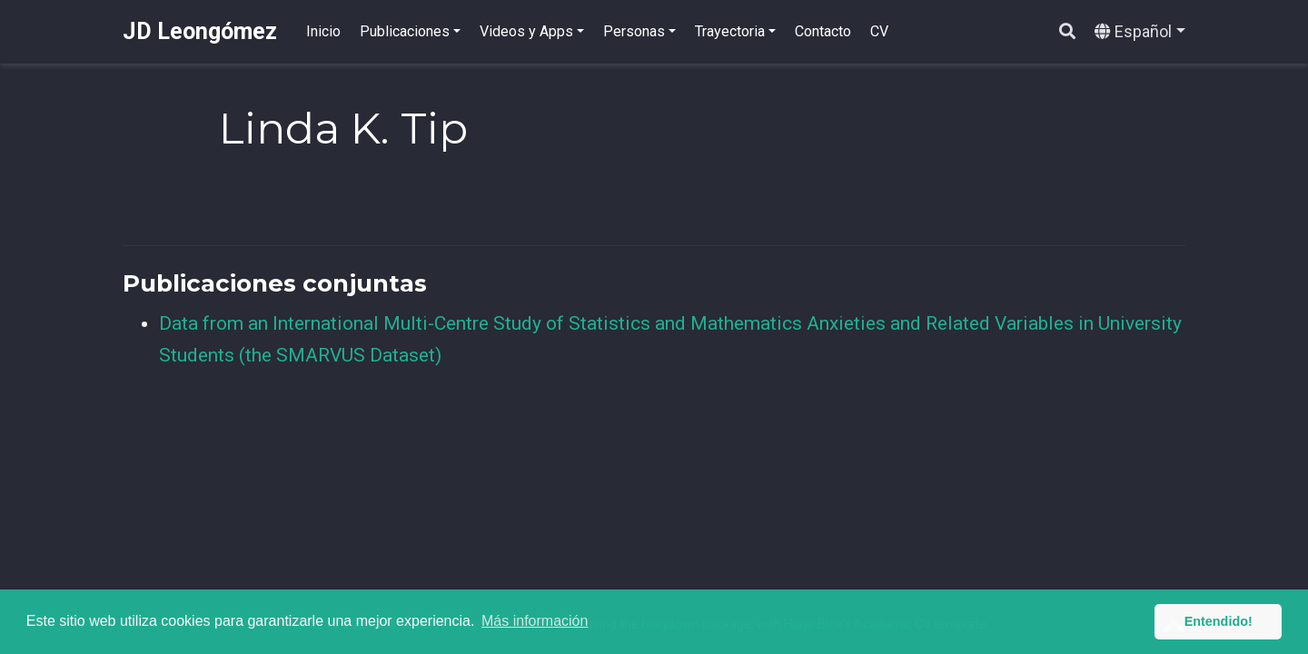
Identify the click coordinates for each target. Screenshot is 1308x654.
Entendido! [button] (1218, 621)
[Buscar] (1067, 32)
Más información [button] (534, 621)
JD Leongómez (200, 31)
